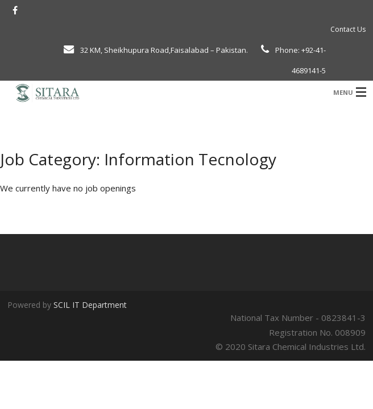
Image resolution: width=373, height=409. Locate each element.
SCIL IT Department (90, 304)
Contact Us (348, 29)
